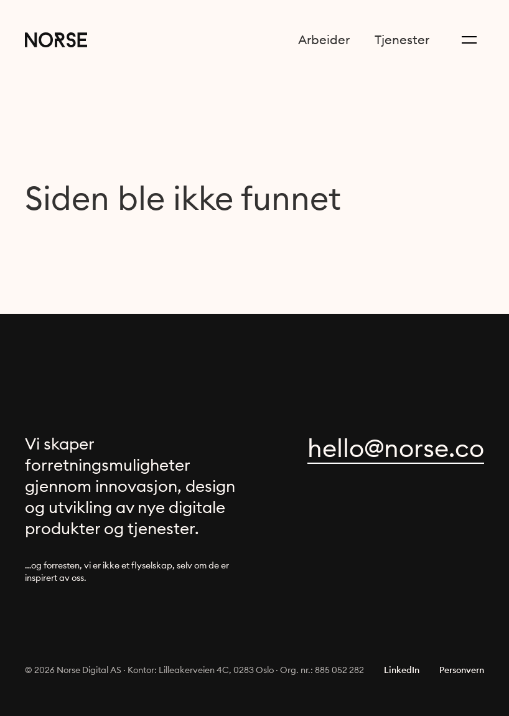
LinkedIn (401, 670)
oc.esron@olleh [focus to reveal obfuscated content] (395, 448)
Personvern (461, 670)
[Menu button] (469, 40)
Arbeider (324, 39)
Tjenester (402, 39)
